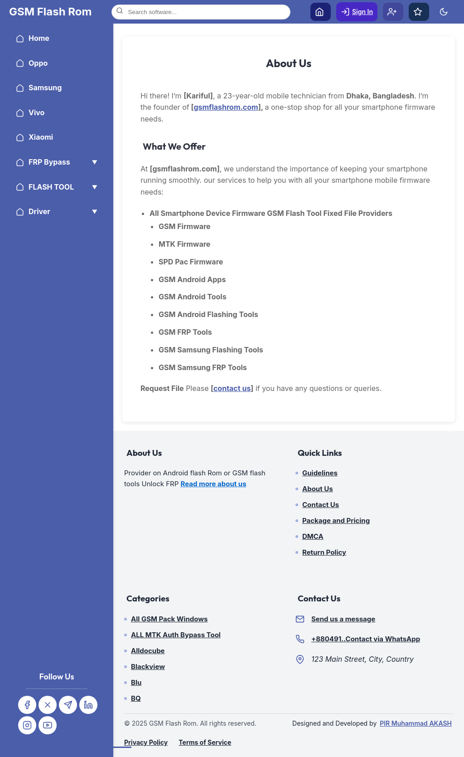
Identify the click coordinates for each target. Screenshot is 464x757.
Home (32, 38)
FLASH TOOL (56, 186)
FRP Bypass (56, 161)
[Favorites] (419, 12)
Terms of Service (205, 742)
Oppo (32, 63)
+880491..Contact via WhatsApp (365, 639)
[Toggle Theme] (445, 12)
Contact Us (320, 504)
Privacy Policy (146, 742)
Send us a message (343, 619)
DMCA (313, 536)
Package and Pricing (336, 520)
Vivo (30, 112)
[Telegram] (68, 705)
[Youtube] (48, 725)
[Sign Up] (393, 12)
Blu (136, 682)
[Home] (50, 11)
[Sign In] (356, 11)
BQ (136, 698)
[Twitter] (48, 705)
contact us (232, 388)
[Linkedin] (88, 705)
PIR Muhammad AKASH (416, 723)
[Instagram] (27, 725)
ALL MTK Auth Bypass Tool (176, 634)
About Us (317, 488)
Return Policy (324, 552)
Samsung (39, 87)
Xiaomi (34, 137)
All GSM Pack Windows (169, 619)
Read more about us (213, 483)
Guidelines (320, 473)
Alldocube (148, 650)
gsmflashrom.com (225, 107)
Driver (56, 211)
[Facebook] (27, 705)
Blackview (148, 666)
